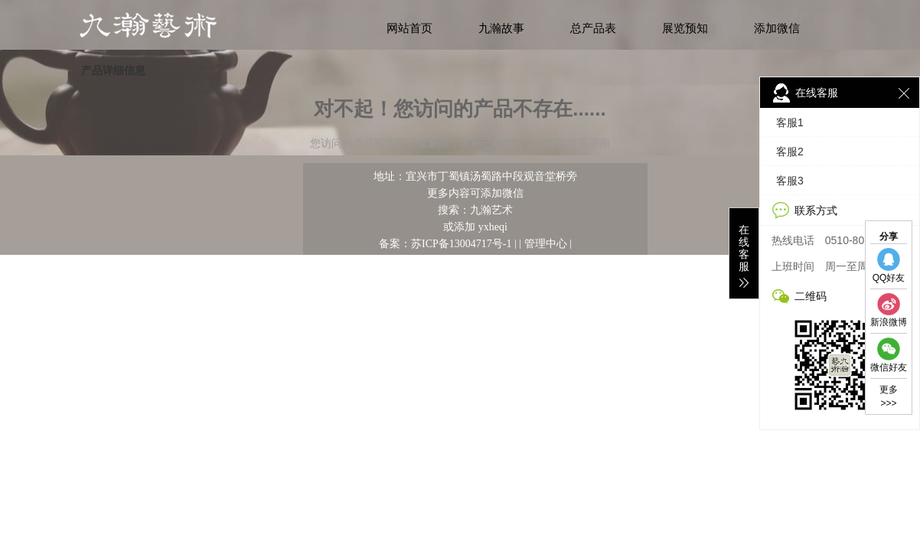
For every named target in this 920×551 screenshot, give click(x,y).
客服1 (790, 122)
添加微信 (777, 28)
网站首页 (409, 28)
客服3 (790, 180)
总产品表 (593, 28)
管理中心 (545, 243)
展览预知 (685, 28)
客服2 (790, 151)
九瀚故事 (501, 28)
